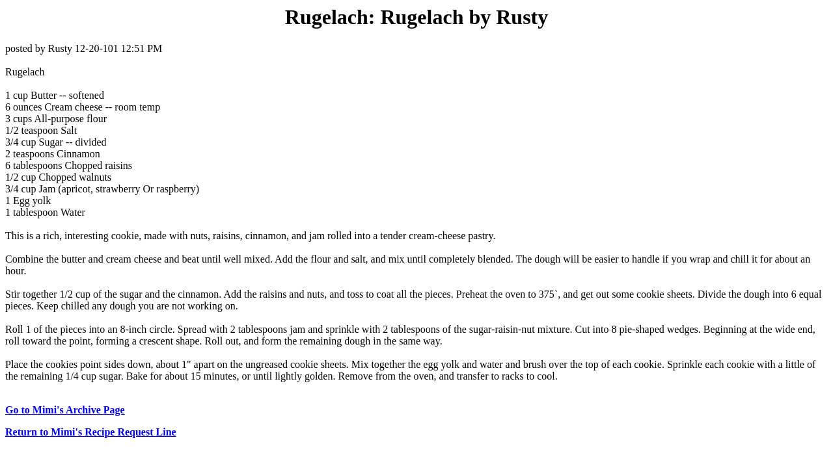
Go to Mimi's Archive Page (65, 409)
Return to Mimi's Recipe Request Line (90, 431)
